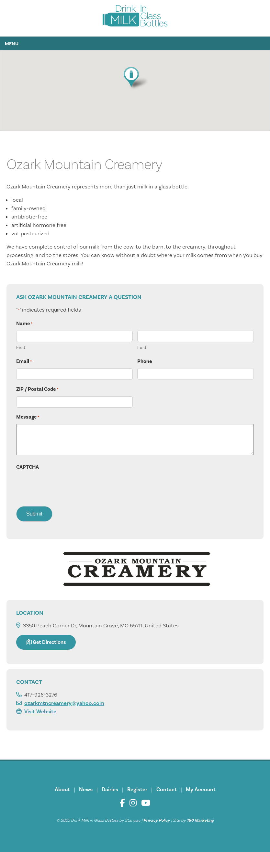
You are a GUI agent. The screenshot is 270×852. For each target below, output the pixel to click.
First (21, 348)
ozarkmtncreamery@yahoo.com (64, 703)
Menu (11, 44)
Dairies (110, 789)
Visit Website (40, 711)
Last (142, 348)
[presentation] (65, 486)
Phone (144, 361)
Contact (166, 789)
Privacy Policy (156, 820)
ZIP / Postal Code (37, 389)
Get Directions (46, 642)
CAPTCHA (27, 467)
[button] (135, 78)
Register (137, 789)
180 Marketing (200, 820)
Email (24, 361)
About (62, 789)
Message (27, 417)
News (86, 789)
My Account (201, 789)
